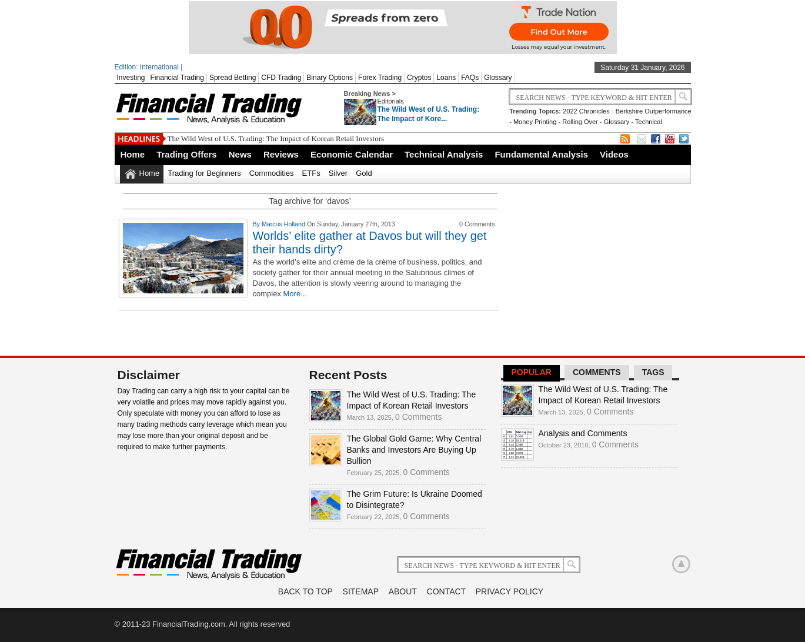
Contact (446, 591)
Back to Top (305, 591)
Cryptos (419, 77)
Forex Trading (380, 77)
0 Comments (418, 417)
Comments (597, 372)
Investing (131, 77)
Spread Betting (232, 77)
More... (295, 293)
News (240, 154)
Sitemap (361, 591)
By (257, 224)
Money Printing (534, 121)
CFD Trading (281, 77)
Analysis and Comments (583, 433)
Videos (614, 154)
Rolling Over (580, 121)
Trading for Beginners (204, 173)
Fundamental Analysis (541, 154)
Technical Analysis (444, 154)
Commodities (271, 173)
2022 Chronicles (586, 111)
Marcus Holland (284, 224)
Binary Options (329, 77)
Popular (532, 372)
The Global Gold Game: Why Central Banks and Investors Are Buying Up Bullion (414, 450)
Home (133, 154)
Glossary (498, 77)
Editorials (391, 101)
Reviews (281, 154)
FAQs (470, 77)
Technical (648, 121)
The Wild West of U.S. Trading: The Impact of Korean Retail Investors (276, 138)
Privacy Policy (509, 591)
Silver (338, 173)
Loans (446, 77)
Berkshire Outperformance (654, 111)
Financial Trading (177, 77)
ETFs (311, 173)
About (403, 591)
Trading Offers (186, 154)
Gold (364, 173)
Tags (653, 372)
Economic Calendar (351, 154)
